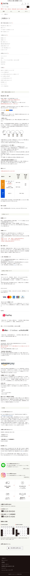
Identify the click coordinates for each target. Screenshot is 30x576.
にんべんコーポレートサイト (6, 570)
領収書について (3, 39)
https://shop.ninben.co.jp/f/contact (7, 415)
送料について (3, 27)
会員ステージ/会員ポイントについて (7, 70)
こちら (14, 264)
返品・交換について (4, 41)
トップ (2, 14)
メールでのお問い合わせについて (6, 78)
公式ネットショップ (4, 4)
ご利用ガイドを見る (26, 468)
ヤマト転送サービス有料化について (7, 29)
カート (25, 4)
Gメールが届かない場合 (5, 76)
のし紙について (3, 49)
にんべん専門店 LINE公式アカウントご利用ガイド (9, 74)
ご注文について (4, 35)
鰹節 (4, 11)
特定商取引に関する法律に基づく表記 (8, 566)
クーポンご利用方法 (4, 72)
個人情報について (4, 82)
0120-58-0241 (8, 511)
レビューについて (4, 84)
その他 (2, 67)
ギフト (26, 11)
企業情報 (3, 562)
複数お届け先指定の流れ (5, 43)
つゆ (19, 11)
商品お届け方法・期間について (6, 25)
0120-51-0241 (8, 517)
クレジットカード (4, 56)
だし (11, 11)
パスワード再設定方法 (4, 86)
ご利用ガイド (4, 558)
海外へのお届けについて (5, 31)
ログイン (22, 4)
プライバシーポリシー (5, 564)
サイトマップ (4, 568)
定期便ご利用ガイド (4, 45)
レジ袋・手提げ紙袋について (5, 47)
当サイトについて (5, 560)
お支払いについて (4, 53)
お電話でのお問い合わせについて (6, 80)
